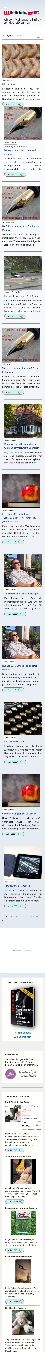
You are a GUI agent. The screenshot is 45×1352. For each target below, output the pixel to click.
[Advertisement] (22, 950)
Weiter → (36, 916)
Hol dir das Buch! (22, 1032)
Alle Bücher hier (22, 1036)
